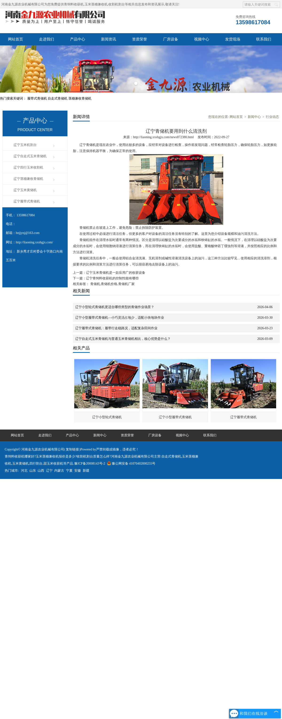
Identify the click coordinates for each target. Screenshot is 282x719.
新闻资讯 (108, 39)
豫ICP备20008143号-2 (89, 463)
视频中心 (201, 39)
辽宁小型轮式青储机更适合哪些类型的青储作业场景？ (114, 307)
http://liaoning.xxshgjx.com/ (34, 242)
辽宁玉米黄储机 (25, 190)
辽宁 (49, 470)
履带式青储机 (37, 98)
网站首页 (15, 39)
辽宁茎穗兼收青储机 (28, 179)
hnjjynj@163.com (27, 233)
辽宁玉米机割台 (25, 145)
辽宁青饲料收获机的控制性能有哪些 (112, 278)
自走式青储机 (58, 98)
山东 (32, 470)
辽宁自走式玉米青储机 (30, 156)
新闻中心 (254, 117)
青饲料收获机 (74, 4)
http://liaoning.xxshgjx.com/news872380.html (163, 137)
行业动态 (272, 117)
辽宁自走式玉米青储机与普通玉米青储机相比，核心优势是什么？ (123, 339)
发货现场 (232, 39)
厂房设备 (170, 39)
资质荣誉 (139, 39)
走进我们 (46, 39)
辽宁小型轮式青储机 (107, 417)
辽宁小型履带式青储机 (175, 417)
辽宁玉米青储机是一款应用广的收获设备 (115, 272)
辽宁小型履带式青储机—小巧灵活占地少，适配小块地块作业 (119, 317)
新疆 (86, 470)
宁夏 (69, 470)
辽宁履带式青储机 (27, 201)
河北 (24, 470)
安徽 (77, 470)
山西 (41, 470)
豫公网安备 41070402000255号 (131, 463)
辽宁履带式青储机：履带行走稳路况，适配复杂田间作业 (116, 328)
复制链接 (72, 449)
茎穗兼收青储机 (79, 98)
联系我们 (263, 39)
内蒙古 (59, 470)
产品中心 (77, 39)
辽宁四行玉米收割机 (28, 167)
